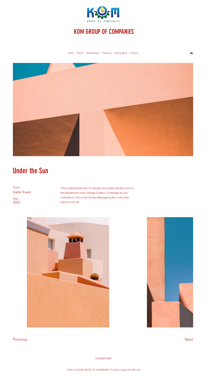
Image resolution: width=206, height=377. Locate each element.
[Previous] (24, 339)
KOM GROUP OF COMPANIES (104, 31)
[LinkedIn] (191, 53)
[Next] (182, 339)
